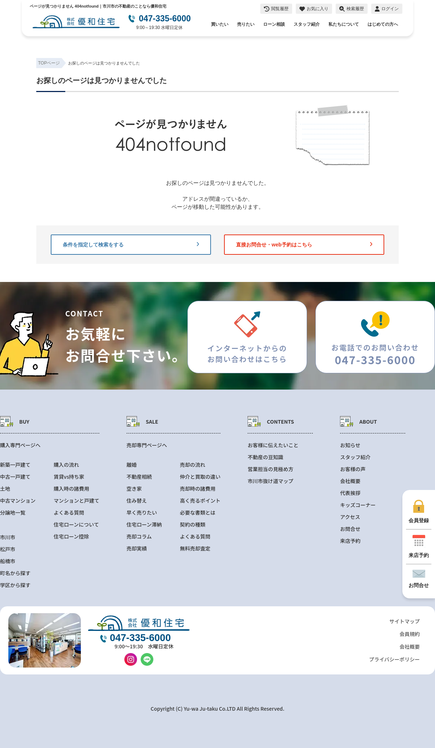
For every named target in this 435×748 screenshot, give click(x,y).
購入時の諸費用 (71, 488)
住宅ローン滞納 (144, 524)
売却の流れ (192, 464)
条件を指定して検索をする (131, 245)
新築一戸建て (15, 464)
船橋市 (7, 561)
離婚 (132, 464)
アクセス (350, 517)
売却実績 (137, 548)
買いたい (219, 24)
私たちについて (343, 24)
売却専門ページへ (147, 445)
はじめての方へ (383, 24)
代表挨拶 (350, 493)
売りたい (245, 24)
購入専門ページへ (20, 445)
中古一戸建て (15, 476)
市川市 (7, 537)
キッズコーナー (358, 505)
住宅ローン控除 (71, 536)
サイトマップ (404, 621)
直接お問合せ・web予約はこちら (304, 245)
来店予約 (350, 540)
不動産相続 (139, 476)
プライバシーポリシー (394, 659)
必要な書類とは (197, 512)
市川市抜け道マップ (270, 481)
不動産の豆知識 (265, 457)
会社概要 (350, 481)
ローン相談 (274, 24)
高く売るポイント (200, 500)
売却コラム (139, 536)
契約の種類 (192, 524)
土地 (5, 488)
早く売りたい (142, 512)
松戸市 (7, 549)
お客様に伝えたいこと (273, 445)
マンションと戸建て (76, 500)
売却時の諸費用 (197, 488)
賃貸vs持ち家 (69, 476)
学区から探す (15, 585)
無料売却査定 (195, 548)
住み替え (137, 500)
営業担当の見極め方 (270, 469)
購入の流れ (66, 464)
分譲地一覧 (12, 512)
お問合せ (350, 528)
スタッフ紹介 (307, 24)
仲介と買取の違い (200, 476)
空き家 (134, 488)
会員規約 (409, 633)
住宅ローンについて (76, 524)
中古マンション (18, 500)
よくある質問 (69, 512)
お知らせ (350, 445)
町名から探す (15, 573)
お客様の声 (352, 469)
